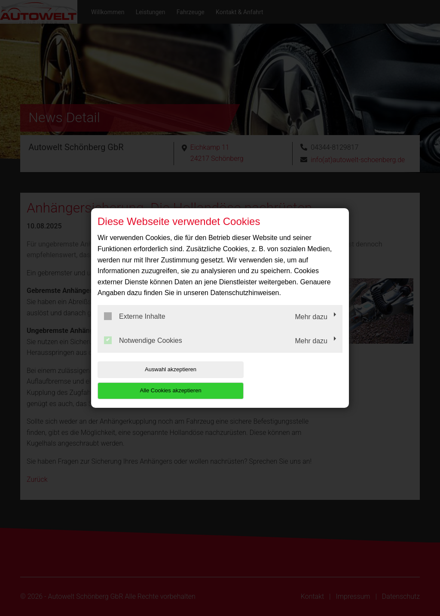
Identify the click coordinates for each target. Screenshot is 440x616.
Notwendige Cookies (143, 350)
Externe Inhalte (134, 327)
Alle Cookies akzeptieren (287, 380)
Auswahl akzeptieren (152, 380)
